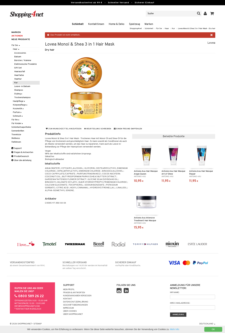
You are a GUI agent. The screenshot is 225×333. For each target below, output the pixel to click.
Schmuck (18, 116)
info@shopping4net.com (27, 306)
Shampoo (18, 90)
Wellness (15, 138)
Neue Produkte (20, 39)
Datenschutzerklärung (75, 302)
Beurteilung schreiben (97, 129)
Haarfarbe (19, 75)
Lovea (211, 43)
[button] (212, 14)
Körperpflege (20, 105)
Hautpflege (19, 101)
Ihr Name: (174, 292)
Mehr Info (174, 329)
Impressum (68, 308)
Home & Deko (116, 24)
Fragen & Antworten (22, 152)
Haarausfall (19, 71)
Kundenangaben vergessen (77, 296)
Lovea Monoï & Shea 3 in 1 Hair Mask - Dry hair (196, 28)
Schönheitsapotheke (21, 127)
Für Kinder (17, 123)
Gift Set (18, 68)
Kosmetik (18, 108)
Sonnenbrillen (17, 131)
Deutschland (207, 324)
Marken (149, 24)
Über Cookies (70, 311)
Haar (167, 28)
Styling (18, 94)
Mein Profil (69, 289)
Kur (173, 28)
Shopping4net (136, 28)
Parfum (17, 112)
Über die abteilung (21, 160)
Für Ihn (15, 119)
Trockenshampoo (22, 97)
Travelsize (16, 134)
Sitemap (38, 324)
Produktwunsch (20, 156)
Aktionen (17, 36)
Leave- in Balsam (22, 86)
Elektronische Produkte (25, 64)
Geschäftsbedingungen (75, 305)
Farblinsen (16, 142)
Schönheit (78, 24)
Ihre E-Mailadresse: (180, 303)
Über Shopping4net (73, 314)
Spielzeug (134, 24)
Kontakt (67, 299)
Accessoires (20, 53)
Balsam (17, 56)
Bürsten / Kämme (22, 60)
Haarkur (18, 79)
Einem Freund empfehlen (128, 129)
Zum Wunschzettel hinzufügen (64, 129)
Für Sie (159, 28)
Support (16, 148)
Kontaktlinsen (96, 24)
